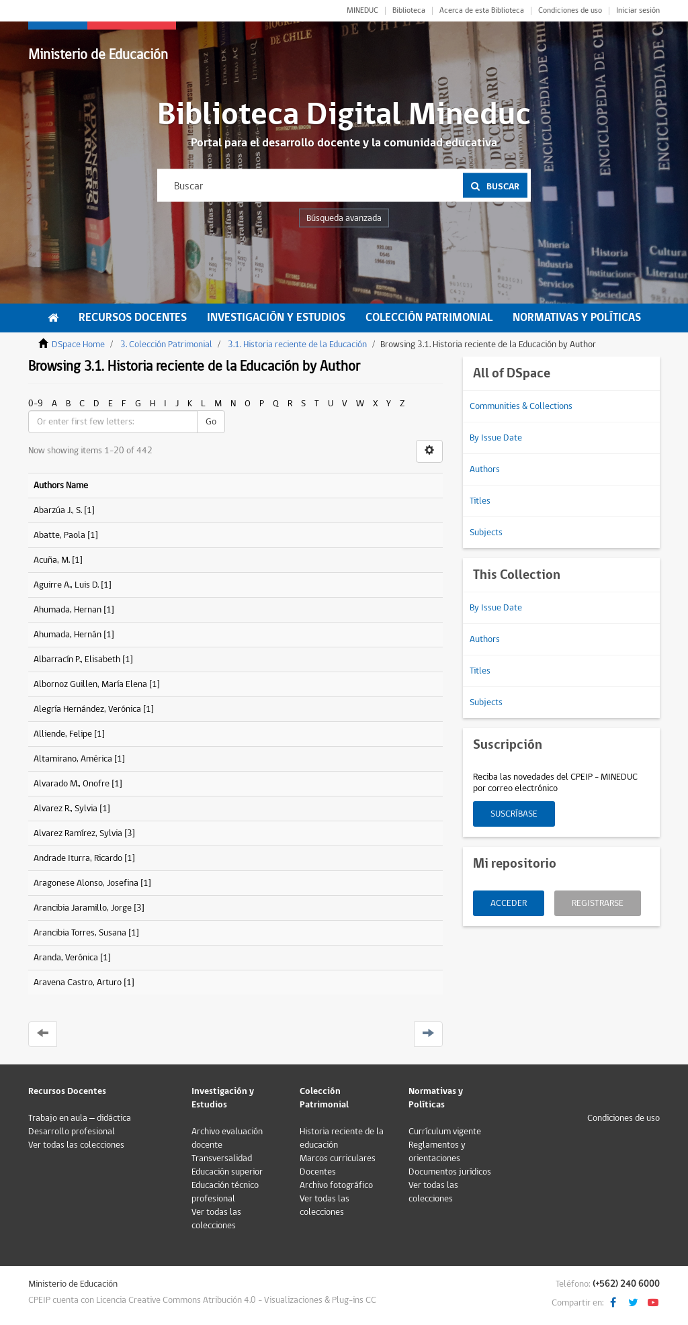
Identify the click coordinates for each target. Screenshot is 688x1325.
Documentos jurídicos (449, 1172)
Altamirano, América (73, 759)
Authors (485, 469)
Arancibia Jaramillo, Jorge (83, 908)
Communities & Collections (521, 406)
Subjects (486, 532)
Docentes (318, 1172)
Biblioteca (408, 11)
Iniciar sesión (638, 11)
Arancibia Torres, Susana (80, 933)
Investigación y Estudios (276, 318)
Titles (480, 501)
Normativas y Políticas (577, 318)
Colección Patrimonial (429, 318)
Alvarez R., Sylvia (65, 808)
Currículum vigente (444, 1131)
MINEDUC (362, 11)
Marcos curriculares (338, 1158)
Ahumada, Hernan (67, 609)
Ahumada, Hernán (67, 634)
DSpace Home (78, 344)
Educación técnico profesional (225, 1192)
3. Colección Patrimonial (166, 344)
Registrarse (598, 903)
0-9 (35, 403)
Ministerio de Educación (98, 54)
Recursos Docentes (133, 318)
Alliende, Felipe (63, 734)
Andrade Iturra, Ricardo (78, 858)
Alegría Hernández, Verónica (87, 709)
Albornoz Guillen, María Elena (90, 684)
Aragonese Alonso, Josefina (86, 883)
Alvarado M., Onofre (72, 783)
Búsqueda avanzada (344, 218)
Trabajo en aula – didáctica (79, 1118)
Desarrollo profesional (71, 1131)
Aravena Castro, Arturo (78, 982)
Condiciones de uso (570, 11)
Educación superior (227, 1172)
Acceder (508, 903)
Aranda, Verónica (66, 957)
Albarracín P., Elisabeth (77, 659)
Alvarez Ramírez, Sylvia (78, 833)
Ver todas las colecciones (76, 1145)
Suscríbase (514, 814)
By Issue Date (496, 438)
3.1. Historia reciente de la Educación (297, 344)
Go (211, 421)
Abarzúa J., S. (58, 510)
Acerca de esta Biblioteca (481, 11)
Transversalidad (221, 1158)
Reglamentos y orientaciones (437, 1151)
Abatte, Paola (59, 535)
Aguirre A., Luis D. (66, 585)
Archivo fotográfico (336, 1185)
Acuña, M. (52, 560)
